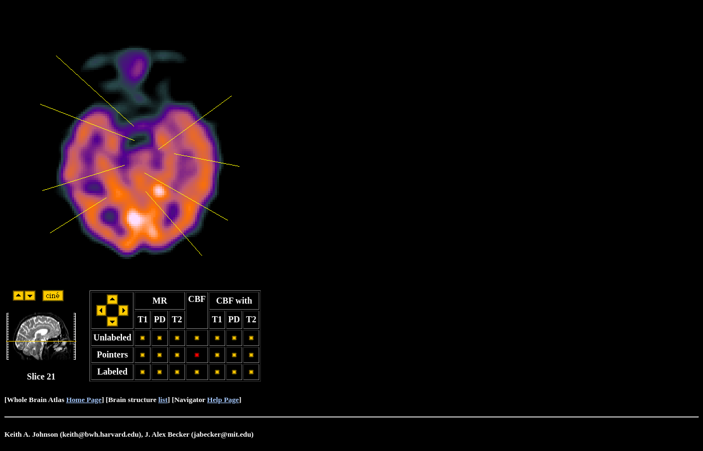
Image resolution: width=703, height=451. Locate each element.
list (163, 399)
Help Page (223, 399)
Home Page (83, 399)
